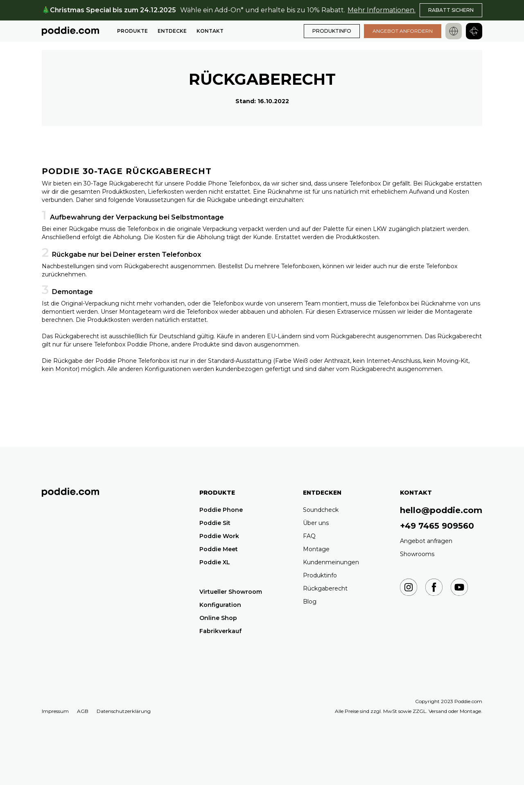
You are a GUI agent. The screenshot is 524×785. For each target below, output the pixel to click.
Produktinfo (320, 575)
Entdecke (172, 31)
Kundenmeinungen (331, 562)
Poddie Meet (218, 549)
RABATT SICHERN (451, 10)
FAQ (309, 536)
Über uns (316, 523)
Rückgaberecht (325, 588)
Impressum (55, 711)
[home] (70, 31)
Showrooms (417, 554)
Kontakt (210, 31)
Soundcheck (321, 510)
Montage (316, 549)
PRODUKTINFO (331, 31)
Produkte (132, 31)
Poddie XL (214, 562)
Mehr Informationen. (382, 10)
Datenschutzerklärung (124, 711)
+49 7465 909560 (437, 525)
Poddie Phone (221, 510)
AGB (82, 711)
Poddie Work (219, 536)
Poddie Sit (214, 523)
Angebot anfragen (426, 541)
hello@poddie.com (441, 510)
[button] (132, 31)
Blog (309, 601)
